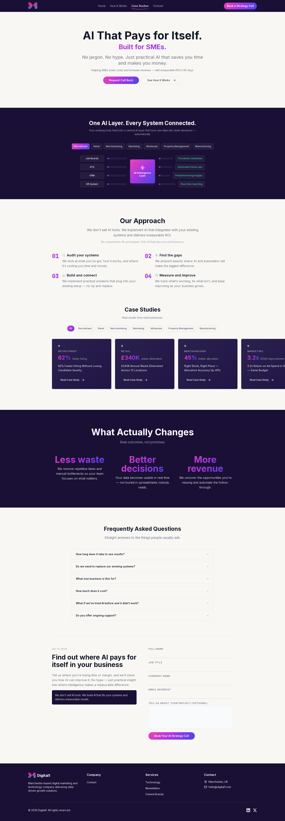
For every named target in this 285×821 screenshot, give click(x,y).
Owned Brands (154, 794)
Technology (152, 782)
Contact (158, 6)
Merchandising (114, 146)
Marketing (134, 146)
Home (102, 6)
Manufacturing (203, 146)
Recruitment (80, 146)
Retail (97, 146)
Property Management (176, 146)
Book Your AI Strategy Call (171, 735)
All (70, 328)
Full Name (155, 648)
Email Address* (159, 689)
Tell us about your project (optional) (178, 703)
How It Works (118, 6)
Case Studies (140, 6)
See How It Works (161, 80)
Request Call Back (121, 80)
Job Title (155, 662)
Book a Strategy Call (240, 5)
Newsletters (152, 788)
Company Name (159, 676)
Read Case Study (72, 379)
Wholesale (152, 146)
